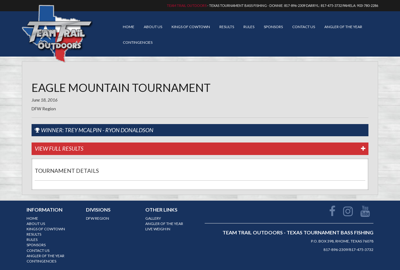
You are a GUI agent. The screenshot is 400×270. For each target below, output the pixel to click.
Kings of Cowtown (191, 26)
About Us (153, 26)
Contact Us (303, 26)
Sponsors (273, 26)
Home (128, 26)
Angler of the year (343, 26)
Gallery (153, 218)
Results (226, 26)
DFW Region (97, 218)
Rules (248, 26)
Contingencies (137, 42)
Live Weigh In (157, 229)
